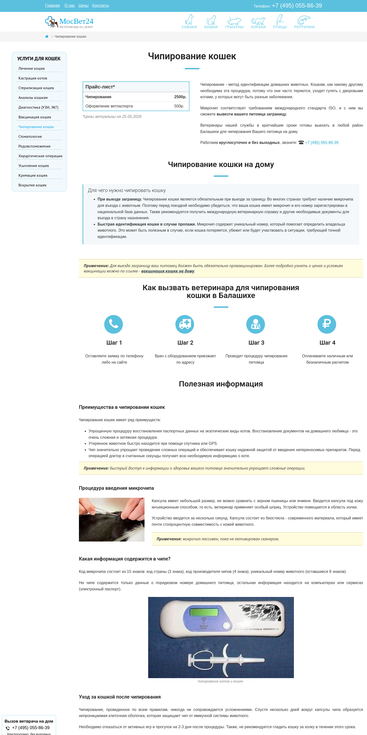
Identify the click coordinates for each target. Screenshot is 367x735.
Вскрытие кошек (32, 185)
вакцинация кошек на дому (167, 271)
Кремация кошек (33, 175)
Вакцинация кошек (34, 116)
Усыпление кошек (33, 165)
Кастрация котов (32, 78)
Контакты (100, 5)
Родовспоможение (34, 146)
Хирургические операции (40, 155)
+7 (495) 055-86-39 (297, 5)
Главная (52, 5)
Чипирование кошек (36, 126)
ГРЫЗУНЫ (234, 21)
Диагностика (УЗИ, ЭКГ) (38, 107)
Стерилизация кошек (36, 87)
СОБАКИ (189, 21)
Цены (83, 5)
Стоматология (30, 136)
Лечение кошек (31, 68)
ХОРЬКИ (258, 21)
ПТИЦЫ (280, 21)
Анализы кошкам (33, 97)
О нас (70, 5)
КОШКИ (211, 21)
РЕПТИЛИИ (304, 21)
